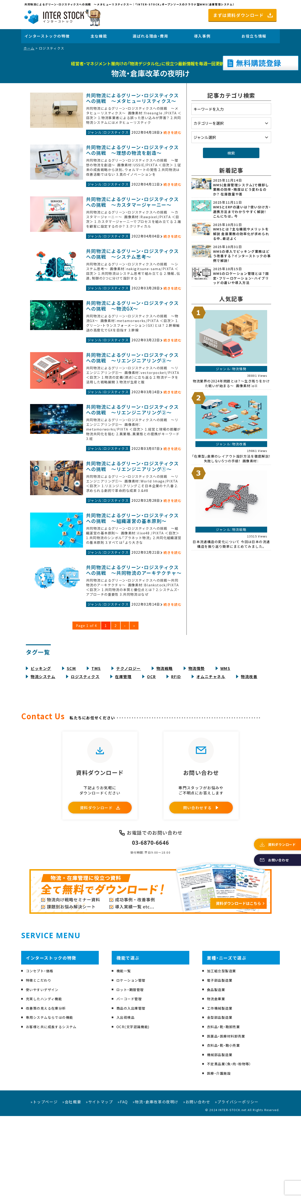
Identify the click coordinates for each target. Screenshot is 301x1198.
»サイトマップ (99, 1183)
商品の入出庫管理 (133, 1090)
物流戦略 (164, 740)
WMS (225, 740)
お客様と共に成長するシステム (55, 1108)
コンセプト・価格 (41, 1053)
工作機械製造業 (221, 1090)
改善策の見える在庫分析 (48, 1090)
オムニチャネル (210, 748)
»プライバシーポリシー (237, 1183)
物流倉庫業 (217, 1081)
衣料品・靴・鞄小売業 (226, 1127)
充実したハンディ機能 (46, 1081)
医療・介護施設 (220, 1155)
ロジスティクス (85, 748)
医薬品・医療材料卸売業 (229, 1118)
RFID (176, 748)
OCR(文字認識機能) (135, 1108)
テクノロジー (128, 740)
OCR (151, 748)
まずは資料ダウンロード (238, 15)
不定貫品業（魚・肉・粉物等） (232, 1146)
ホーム (29, 48)
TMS (96, 740)
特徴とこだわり (40, 1062)
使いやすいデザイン (44, 1071)
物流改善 (249, 748)
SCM (71, 740)
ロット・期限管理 (132, 1071)
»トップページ (44, 1183)
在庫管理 (123, 748)
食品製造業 (217, 1071)
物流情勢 (196, 740)
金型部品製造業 (221, 1099)
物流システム (43, 748)
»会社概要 (71, 1183)
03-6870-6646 (151, 924)
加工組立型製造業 (223, 1053)
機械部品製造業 (221, 1136)
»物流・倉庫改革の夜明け (155, 1183)
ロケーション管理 (133, 1062)
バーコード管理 (130, 1081)
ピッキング (41, 740)
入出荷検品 (126, 1099)
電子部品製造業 (221, 1062)
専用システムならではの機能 (53, 1099)
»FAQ (123, 1183)
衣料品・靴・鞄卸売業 (226, 1108)
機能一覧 (124, 1053)
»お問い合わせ (196, 1183)
